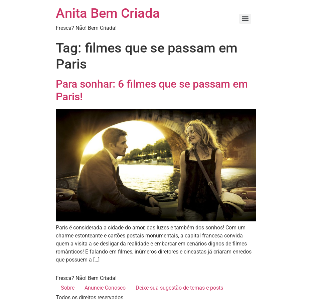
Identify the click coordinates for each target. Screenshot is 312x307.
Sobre (67, 288)
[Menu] (245, 19)
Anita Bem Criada (108, 13)
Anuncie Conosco (105, 288)
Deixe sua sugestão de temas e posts (179, 288)
